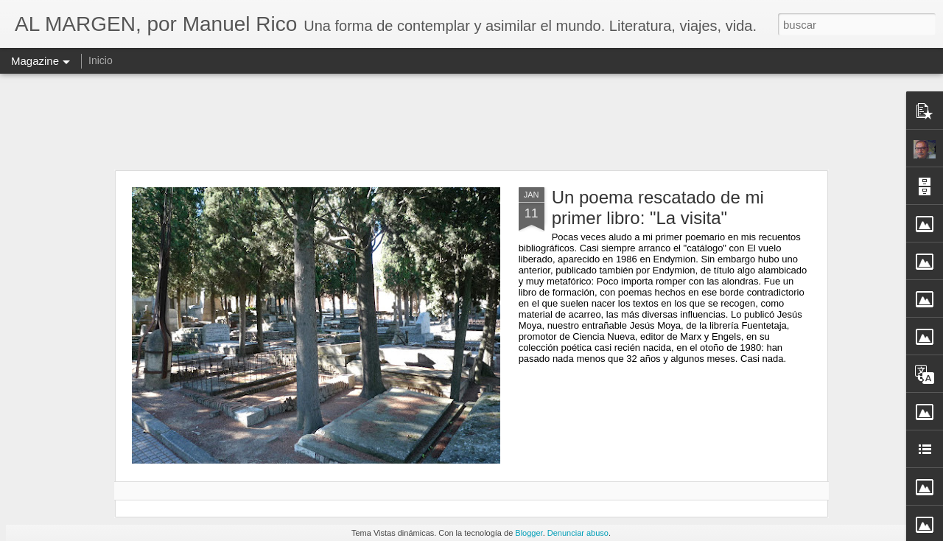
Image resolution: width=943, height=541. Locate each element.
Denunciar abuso (578, 532)
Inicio (100, 60)
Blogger (528, 532)
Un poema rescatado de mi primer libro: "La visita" (658, 207)
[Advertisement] (471, 121)
